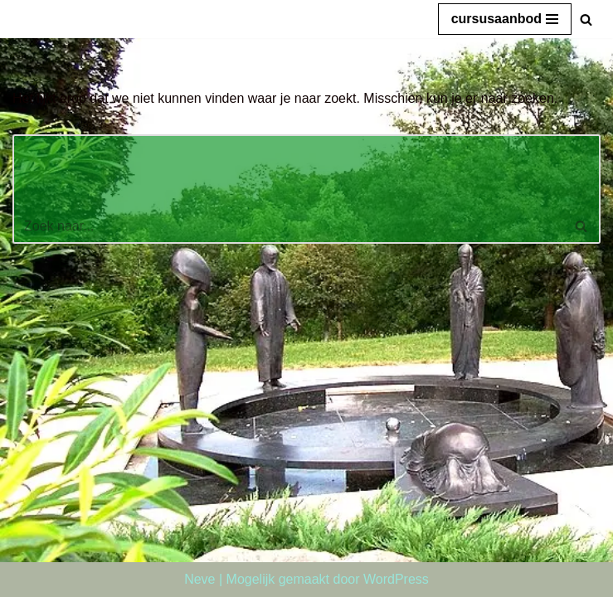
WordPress (396, 579)
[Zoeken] (586, 19)
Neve (199, 579)
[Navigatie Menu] (505, 19)
